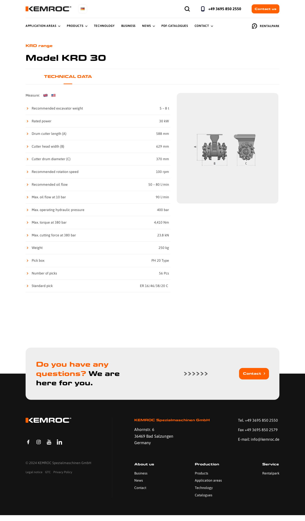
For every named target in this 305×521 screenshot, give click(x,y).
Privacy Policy (62, 479)
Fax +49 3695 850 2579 (256, 431)
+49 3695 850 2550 (224, 8)
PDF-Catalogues (174, 25)
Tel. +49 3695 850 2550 (256, 420)
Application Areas (41, 25)
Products (75, 25)
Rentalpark (265, 26)
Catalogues (203, 501)
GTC (48, 479)
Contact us (265, 9)
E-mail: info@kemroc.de (251, 444)
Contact (202, 25)
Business (128, 25)
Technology (104, 25)
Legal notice (34, 479)
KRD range (40, 46)
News (146, 25)
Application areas (207, 486)
